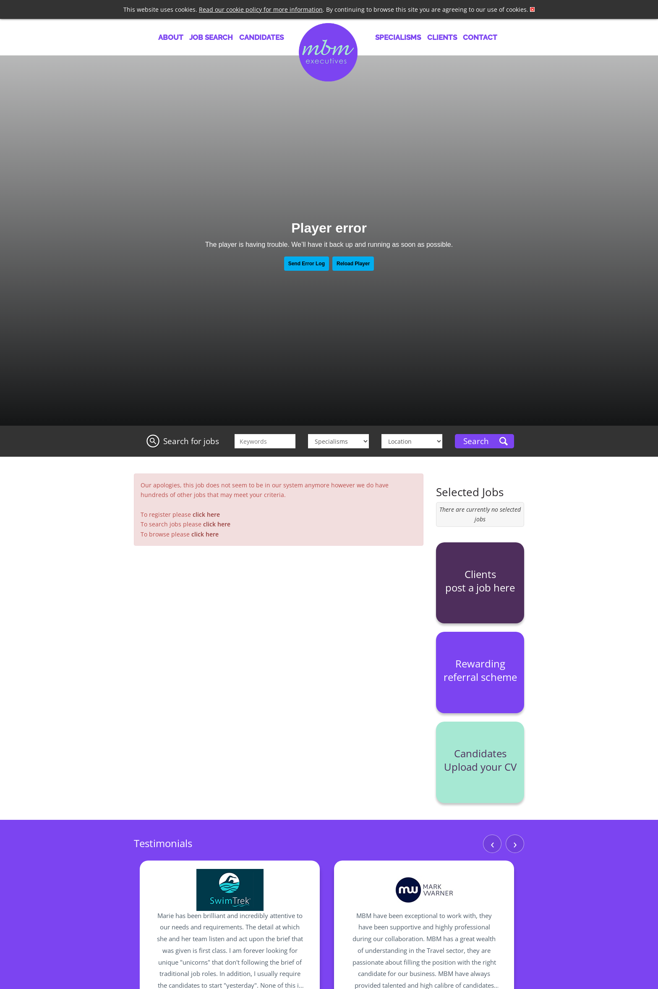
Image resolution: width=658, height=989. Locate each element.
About (170, 37)
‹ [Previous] (492, 843)
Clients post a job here (480, 580)
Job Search (211, 37)
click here (206, 514)
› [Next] (515, 843)
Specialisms (398, 37)
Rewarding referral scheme (480, 670)
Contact (480, 37)
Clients (442, 37)
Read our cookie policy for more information (261, 9)
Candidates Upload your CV (480, 760)
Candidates (261, 37)
